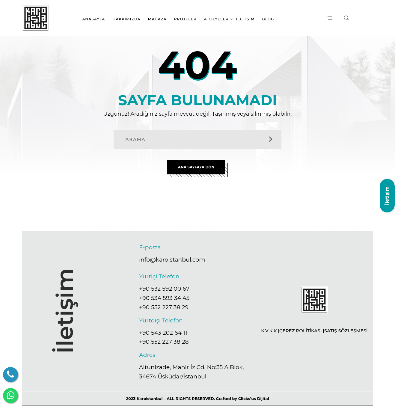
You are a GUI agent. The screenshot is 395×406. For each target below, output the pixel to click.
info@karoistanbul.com (172, 259)
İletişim (387, 195)
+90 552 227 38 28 (164, 341)
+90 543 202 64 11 (163, 332)
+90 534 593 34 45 (164, 298)
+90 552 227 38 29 (164, 307)
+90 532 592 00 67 (164, 288)
